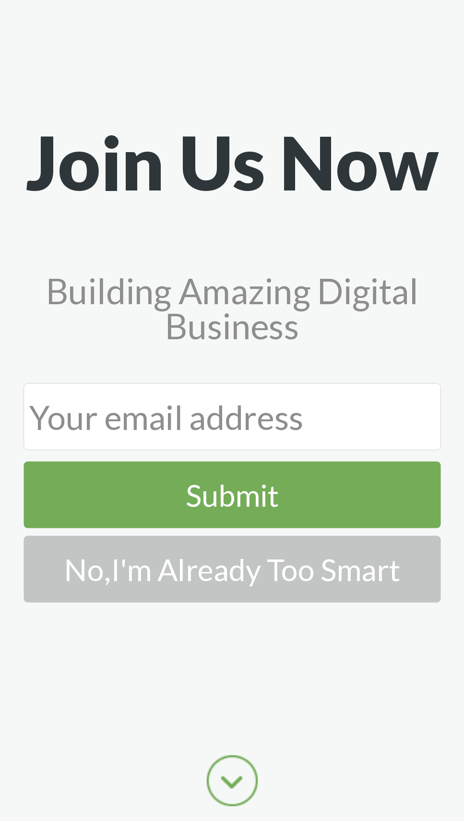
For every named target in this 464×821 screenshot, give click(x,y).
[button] (232, 162)
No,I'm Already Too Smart (232, 569)
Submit (232, 494)
